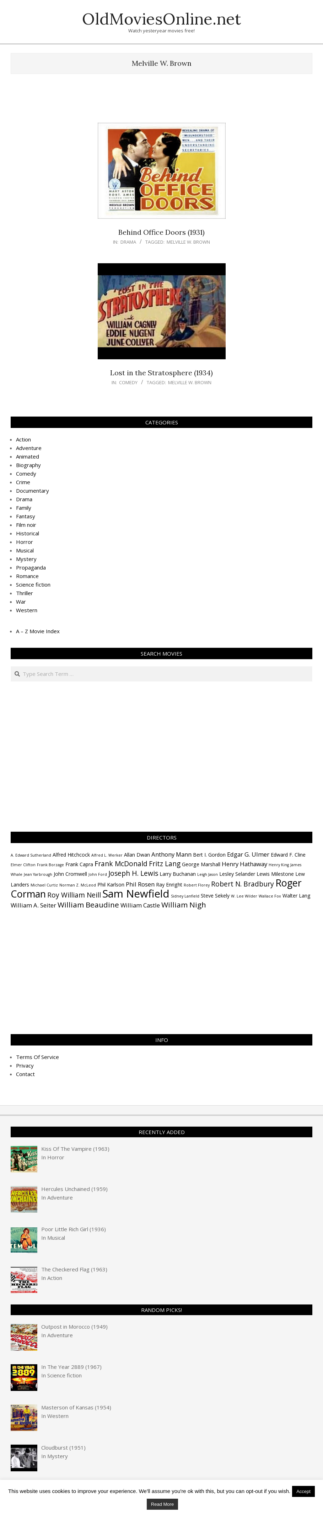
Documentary (32, 490)
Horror (24, 541)
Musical (25, 550)
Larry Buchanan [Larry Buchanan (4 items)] (178, 873)
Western (26, 610)
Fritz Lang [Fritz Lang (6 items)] (165, 863)
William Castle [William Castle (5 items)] (140, 905)
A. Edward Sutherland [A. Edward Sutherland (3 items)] (31, 855)
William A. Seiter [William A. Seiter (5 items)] (33, 905)
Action (23, 439)
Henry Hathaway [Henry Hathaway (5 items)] (244, 864)
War (21, 601)
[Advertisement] (161, 102)
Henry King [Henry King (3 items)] (279, 864)
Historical (27, 533)
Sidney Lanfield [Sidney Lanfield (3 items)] (185, 896)
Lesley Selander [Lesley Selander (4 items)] (237, 873)
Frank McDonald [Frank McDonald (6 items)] (121, 863)
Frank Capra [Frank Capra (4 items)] (79, 864)
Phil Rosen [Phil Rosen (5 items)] (140, 884)
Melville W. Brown (188, 242)
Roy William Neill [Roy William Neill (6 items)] (74, 895)
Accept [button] (303, 1491)
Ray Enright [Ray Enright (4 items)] (169, 884)
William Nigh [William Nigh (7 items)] (183, 905)
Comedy (128, 382)
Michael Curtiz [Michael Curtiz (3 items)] (44, 885)
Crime (23, 482)
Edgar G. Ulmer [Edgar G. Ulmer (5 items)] (248, 854)
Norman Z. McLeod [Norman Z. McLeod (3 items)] (77, 885)
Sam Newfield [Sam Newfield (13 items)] (135, 893)
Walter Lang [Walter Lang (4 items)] (296, 895)
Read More (162, 1504)
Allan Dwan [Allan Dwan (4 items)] (137, 854)
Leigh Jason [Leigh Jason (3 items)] (207, 874)
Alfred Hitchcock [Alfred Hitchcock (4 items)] (71, 854)
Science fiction (33, 584)
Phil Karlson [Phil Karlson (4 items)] (110, 884)
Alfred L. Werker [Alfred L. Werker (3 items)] (107, 855)
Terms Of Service (37, 1056)
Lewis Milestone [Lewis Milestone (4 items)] (275, 873)
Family (23, 507)
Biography (28, 465)
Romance (27, 575)
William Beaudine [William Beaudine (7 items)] (88, 905)
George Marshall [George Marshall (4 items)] (201, 864)
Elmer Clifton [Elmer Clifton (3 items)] (23, 864)
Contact (25, 1074)
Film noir (26, 524)
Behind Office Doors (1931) (161, 232)
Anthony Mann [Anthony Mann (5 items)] (171, 854)
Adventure (29, 447)
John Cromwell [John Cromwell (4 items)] (70, 873)
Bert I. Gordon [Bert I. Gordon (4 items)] (209, 854)
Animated (27, 456)
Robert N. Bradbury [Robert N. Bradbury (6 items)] (242, 884)
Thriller (24, 593)
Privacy (25, 1065)
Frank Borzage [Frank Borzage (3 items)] (50, 864)
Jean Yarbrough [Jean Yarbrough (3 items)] (38, 874)
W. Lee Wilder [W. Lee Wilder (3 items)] (244, 896)
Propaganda (31, 567)
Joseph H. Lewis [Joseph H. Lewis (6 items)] (133, 873)
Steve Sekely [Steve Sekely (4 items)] (215, 895)
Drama (128, 242)
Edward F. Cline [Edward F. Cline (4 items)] (288, 854)
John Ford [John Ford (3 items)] (97, 874)
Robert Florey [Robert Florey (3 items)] (197, 885)
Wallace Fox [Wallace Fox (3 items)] (270, 896)
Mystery (26, 558)
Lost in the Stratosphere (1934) (161, 372)
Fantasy (25, 516)
